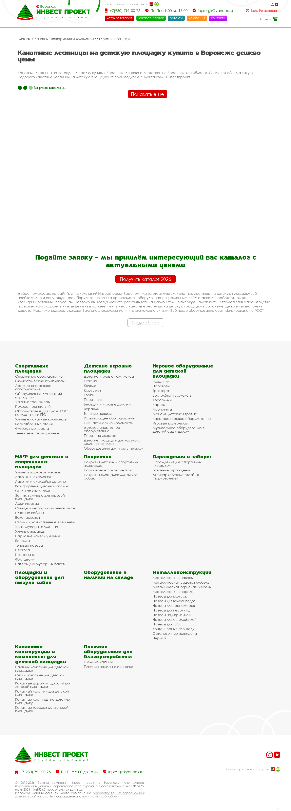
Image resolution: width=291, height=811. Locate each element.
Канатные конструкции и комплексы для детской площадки (83, 39)
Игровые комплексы (170, 423)
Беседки (22, 540)
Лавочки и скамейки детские (40, 481)
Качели (90, 385)
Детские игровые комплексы (109, 376)
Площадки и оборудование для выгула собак (39, 577)
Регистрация (268, 10)
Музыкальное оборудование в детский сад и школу (179, 429)
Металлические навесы (173, 577)
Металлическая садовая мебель (181, 582)
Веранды (91, 409)
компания (197, 18)
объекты (176, 18)
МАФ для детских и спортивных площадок (41, 461)
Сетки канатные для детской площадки (39, 676)
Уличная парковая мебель (38, 472)
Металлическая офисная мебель (182, 587)
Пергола (22, 550)
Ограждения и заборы (182, 456)
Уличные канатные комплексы (41, 419)
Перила (159, 638)
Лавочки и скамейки (33, 476)
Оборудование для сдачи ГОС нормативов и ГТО (41, 412)
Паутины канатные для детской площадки (42, 668)
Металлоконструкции (182, 572)
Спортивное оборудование (39, 376)
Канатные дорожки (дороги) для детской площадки (42, 684)
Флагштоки (24, 559)
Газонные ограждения (172, 470)
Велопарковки (27, 517)
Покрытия (98, 456)
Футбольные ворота (32, 428)
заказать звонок (151, 18)
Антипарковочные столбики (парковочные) (176, 476)
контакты (218, 18)
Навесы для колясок (170, 596)
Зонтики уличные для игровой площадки (40, 497)
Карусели (92, 390)
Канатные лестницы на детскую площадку (42, 701)
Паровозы (161, 386)
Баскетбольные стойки (34, 424)
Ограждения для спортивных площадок (177, 463)
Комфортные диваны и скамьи (42, 486)
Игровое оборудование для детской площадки (183, 370)
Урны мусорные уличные (36, 526)
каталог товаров (119, 18)
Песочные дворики (100, 435)
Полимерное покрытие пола (108, 470)
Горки (89, 395)
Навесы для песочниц (171, 610)
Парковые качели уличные (37, 536)
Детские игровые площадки (108, 368)
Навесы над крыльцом (172, 615)
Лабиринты (162, 409)
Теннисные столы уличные (37, 433)
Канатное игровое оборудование (182, 418)
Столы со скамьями (32, 490)
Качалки (91, 381)
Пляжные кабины (29, 512)
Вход (254, 10)
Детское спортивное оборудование (33, 387)
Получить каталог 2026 (145, 279)
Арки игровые (27, 503)
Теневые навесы (98, 413)
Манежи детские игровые (175, 414)
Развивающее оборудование (109, 418)
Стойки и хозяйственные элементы (45, 522)
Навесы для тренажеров (174, 605)
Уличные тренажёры (32, 401)
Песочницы (93, 399)
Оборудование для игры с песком (113, 448)
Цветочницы (25, 554)
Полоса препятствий (33, 406)
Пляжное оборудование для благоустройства (108, 651)
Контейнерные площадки (174, 628)
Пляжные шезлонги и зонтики (108, 666)
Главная (24, 39)
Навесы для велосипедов (174, 601)
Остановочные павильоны (175, 633)
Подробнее (145, 322)
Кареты (159, 404)
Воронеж (48, 6)
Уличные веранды (30, 531)
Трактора (161, 390)
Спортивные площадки (31, 368)
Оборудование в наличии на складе (108, 575)
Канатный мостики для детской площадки (42, 693)
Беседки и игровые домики (107, 404)
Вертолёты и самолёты (172, 395)
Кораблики (162, 400)
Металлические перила (173, 591)
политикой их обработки (100, 796)
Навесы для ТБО (166, 624)
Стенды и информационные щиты (45, 508)
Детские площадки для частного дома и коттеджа (112, 441)
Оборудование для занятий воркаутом (38, 395)
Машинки (161, 381)
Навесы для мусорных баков (40, 564)
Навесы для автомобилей (174, 619)
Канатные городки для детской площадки (41, 709)
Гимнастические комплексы (39, 381)
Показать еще (147, 94)
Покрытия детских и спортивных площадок (111, 463)
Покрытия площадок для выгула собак (111, 476)
